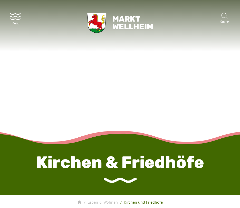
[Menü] (15, 18)
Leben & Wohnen (103, 202)
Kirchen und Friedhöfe (143, 202)
